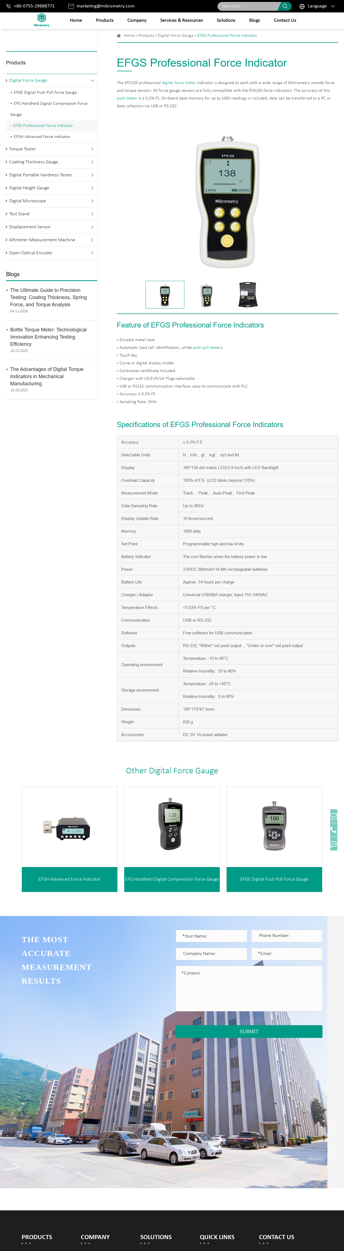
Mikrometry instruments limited (86, 1240)
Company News (96, 1135)
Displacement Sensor (30, 227)
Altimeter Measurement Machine (42, 240)
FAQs (205, 1126)
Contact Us (285, 20)
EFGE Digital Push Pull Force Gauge (45, 92)
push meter (127, 98)
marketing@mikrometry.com (106, 6)
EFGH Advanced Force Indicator (42, 137)
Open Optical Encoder (31, 253)
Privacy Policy (307, 1240)
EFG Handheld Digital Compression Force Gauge (48, 109)
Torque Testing (154, 1126)
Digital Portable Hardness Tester (40, 175)
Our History (92, 1126)
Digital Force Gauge (28, 80)
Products (104, 20)
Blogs (254, 20)
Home (76, 20)
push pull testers (207, 348)
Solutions (226, 20)
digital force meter (179, 83)
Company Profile (97, 1108)
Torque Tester (22, 149)
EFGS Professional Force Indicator (43, 126)
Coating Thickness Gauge (33, 162)
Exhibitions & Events (101, 1144)
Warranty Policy (215, 1117)
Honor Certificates (99, 1117)
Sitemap (277, 1240)
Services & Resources (181, 20)
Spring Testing (153, 1135)
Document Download (221, 1108)
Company (136, 20)
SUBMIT (249, 1031)
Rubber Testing (155, 1117)
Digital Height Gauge (29, 188)
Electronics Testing (158, 1144)
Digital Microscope (27, 201)
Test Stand (19, 214)
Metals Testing (154, 1108)
